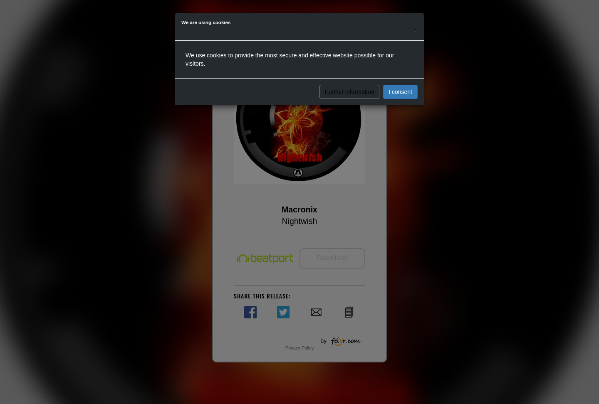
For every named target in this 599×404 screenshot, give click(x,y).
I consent (400, 92)
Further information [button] (349, 92)
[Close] (415, 29)
